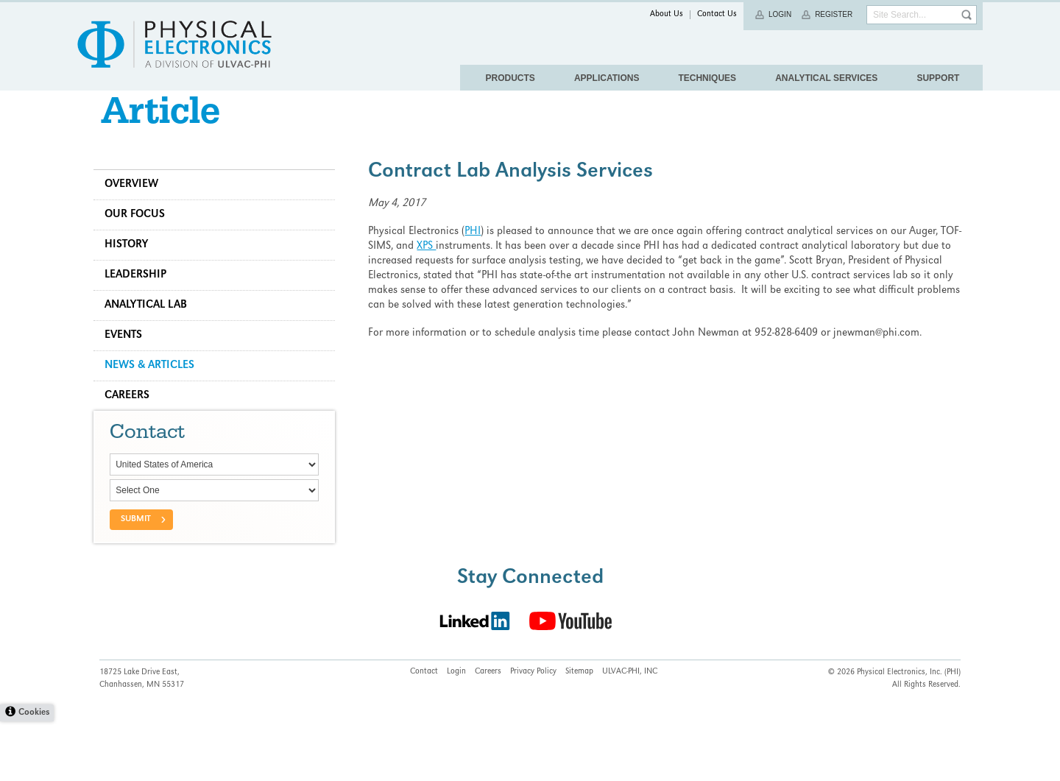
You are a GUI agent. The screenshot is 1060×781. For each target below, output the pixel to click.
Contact (424, 731)
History (132, 268)
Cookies (33, 772)
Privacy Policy (533, 731)
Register (833, 14)
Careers (132, 419)
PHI (475, 255)
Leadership (141, 298)
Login (779, 14)
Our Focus (140, 238)
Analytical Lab (151, 328)
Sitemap (579, 731)
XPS (429, 269)
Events (129, 358)
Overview (137, 207)
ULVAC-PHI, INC (629, 731)
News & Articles (155, 389)
